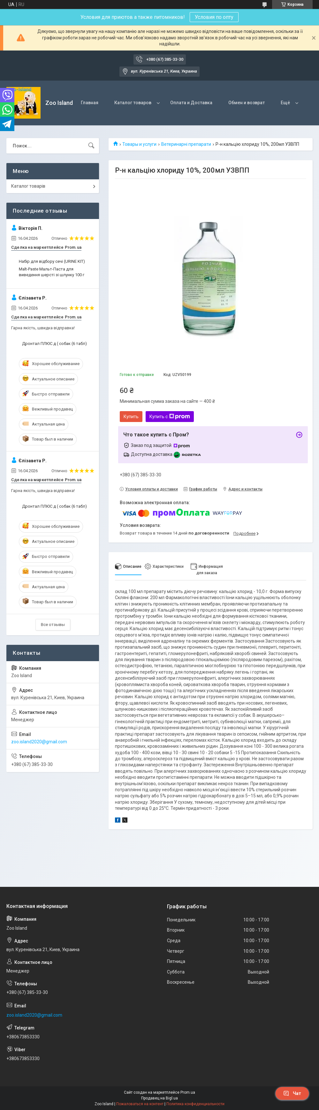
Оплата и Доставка (191, 102)
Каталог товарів (28, 186)
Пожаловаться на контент (139, 1104)
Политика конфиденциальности (195, 1104)
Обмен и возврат (246, 102)
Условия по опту (214, 17)
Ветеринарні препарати (186, 144)
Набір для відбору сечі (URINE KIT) (52, 261)
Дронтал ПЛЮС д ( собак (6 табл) (54, 343)
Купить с (169, 416)
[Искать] (91, 145)
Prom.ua (187, 1092)
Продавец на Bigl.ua (159, 1098)
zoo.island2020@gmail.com (39, 741)
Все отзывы (53, 624)
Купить (131, 416)
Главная (89, 102)
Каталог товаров (132, 102)
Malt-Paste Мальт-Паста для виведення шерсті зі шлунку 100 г (51, 272)
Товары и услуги (139, 144)
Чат (292, 1093)
